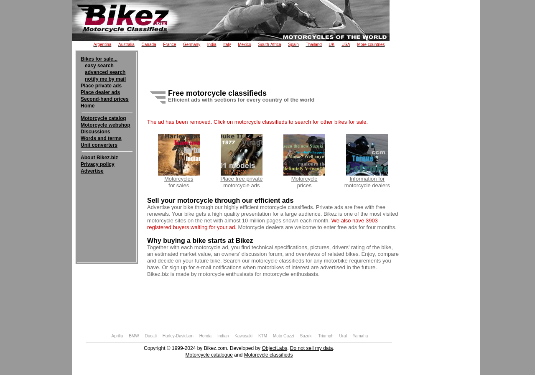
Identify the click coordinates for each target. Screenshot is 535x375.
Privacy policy (98, 164)
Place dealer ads (100, 92)
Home (87, 106)
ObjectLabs (274, 348)
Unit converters (99, 145)
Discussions (95, 132)
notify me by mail (105, 79)
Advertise (92, 171)
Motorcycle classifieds (268, 355)
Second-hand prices (105, 99)
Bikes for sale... (99, 59)
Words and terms (101, 138)
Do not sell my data (311, 348)
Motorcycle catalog (103, 118)
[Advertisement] (107, 200)
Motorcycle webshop (105, 125)
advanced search (105, 72)
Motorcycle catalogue (209, 355)
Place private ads (101, 86)
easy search (99, 66)
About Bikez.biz (99, 158)
